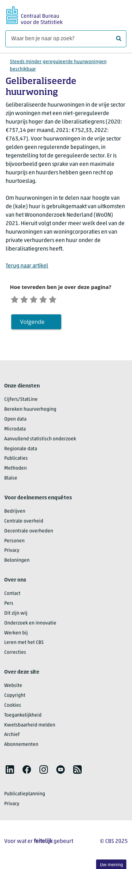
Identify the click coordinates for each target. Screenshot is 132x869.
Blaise (10, 480)
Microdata (15, 431)
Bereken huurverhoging (30, 411)
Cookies (12, 707)
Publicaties (16, 460)
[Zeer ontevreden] (15, 300)
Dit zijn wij (15, 615)
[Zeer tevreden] (61, 300)
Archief (12, 736)
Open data (15, 421)
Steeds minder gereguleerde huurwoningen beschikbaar (58, 66)
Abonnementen (21, 746)
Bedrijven (14, 513)
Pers (8, 605)
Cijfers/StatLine (21, 401)
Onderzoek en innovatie (30, 625)
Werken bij (16, 634)
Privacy (11, 552)
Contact (12, 595)
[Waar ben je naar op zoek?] (65, 38)
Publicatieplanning (24, 795)
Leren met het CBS (24, 644)
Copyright (14, 697)
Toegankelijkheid (23, 717)
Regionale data (20, 450)
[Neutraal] (38, 300)
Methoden (15, 470)
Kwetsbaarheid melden (29, 726)
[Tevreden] (50, 300)
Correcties (15, 654)
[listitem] (9, 771)
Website (13, 687)
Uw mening (111, 865)
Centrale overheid (23, 523)
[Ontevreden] (27, 300)
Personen (14, 542)
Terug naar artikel (27, 266)
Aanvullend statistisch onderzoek (40, 441)
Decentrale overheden (28, 533)
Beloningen (17, 562)
